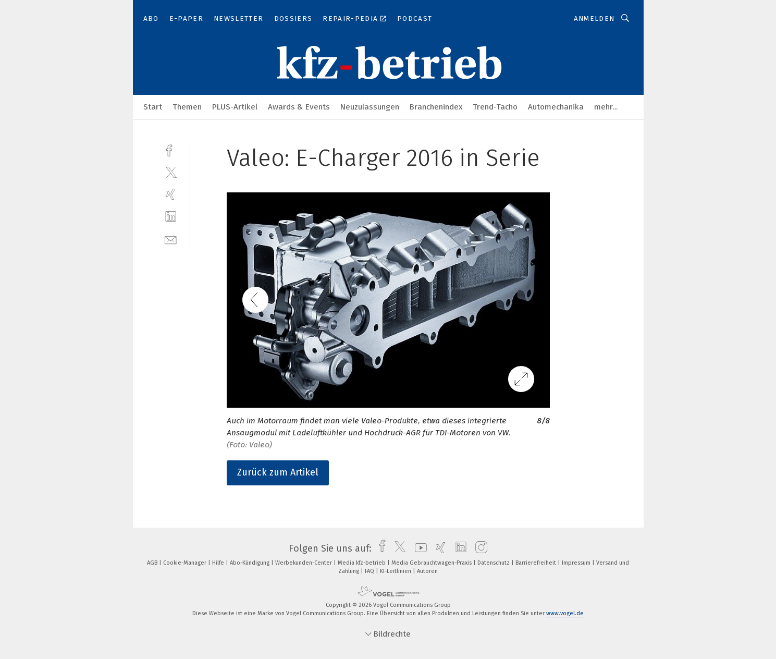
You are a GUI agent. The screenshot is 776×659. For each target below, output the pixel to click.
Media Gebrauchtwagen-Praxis (432, 562)
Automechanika (556, 107)
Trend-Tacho (495, 107)
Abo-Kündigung (250, 562)
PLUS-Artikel (234, 107)
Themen (187, 107)
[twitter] (170, 171)
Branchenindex (436, 107)
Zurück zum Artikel (277, 472)
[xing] (170, 194)
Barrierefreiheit (536, 562)
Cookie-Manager (185, 562)
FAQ (370, 571)
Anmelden (594, 18)
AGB (153, 562)
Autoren (427, 571)
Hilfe (219, 562)
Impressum (577, 562)
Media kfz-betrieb (362, 562)
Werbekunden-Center (304, 562)
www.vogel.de (565, 613)
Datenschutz (494, 562)
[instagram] (478, 548)
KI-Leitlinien (396, 571)
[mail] (170, 239)
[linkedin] (170, 216)
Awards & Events (299, 107)
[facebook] (170, 149)
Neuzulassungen (369, 107)
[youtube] (418, 548)
